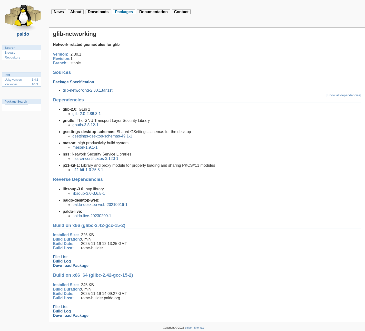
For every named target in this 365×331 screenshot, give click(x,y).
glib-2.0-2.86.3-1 (86, 114)
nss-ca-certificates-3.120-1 (95, 158)
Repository (12, 57)
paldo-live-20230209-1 (91, 216)
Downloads (98, 12)
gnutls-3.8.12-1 (85, 125)
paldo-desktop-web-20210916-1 (100, 205)
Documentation (153, 12)
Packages (124, 12)
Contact (181, 12)
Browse (10, 52)
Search (10, 47)
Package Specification (73, 82)
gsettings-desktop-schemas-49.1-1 (102, 136)
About (75, 12)
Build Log (62, 261)
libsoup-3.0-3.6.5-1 (88, 193)
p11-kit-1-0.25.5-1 (87, 170)
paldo (23, 33)
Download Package (71, 265)
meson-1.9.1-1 (85, 147)
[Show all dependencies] (343, 95)
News (59, 12)
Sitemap (199, 327)
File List (60, 257)
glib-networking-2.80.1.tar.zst (88, 90)
